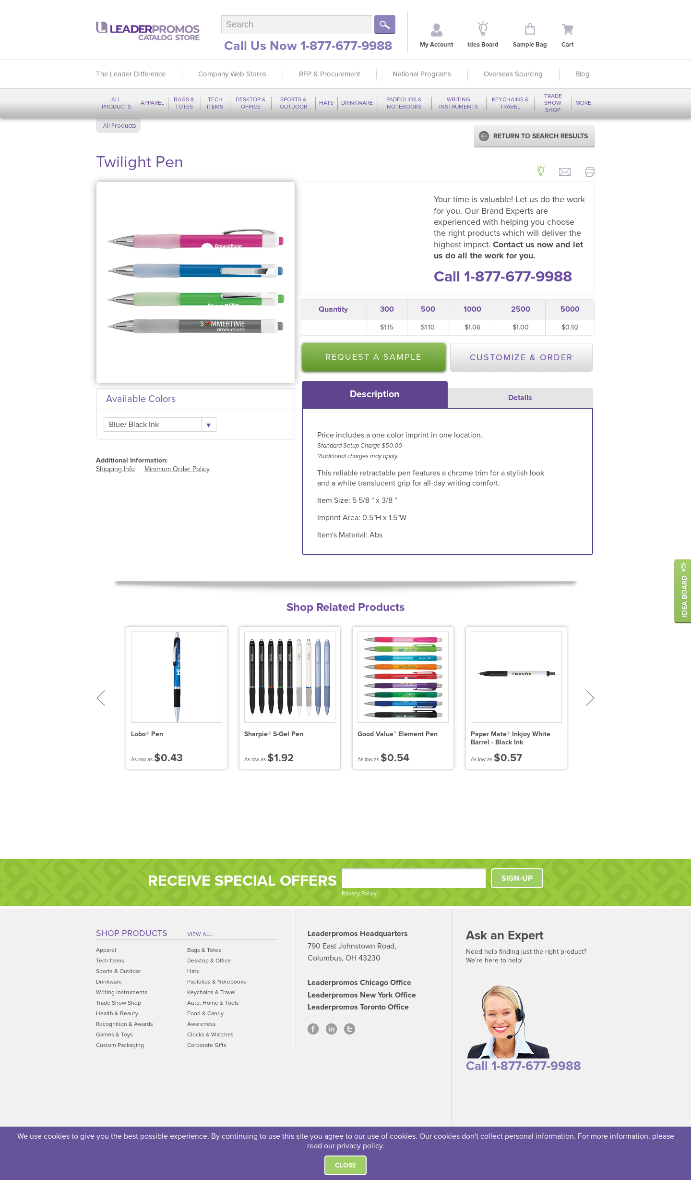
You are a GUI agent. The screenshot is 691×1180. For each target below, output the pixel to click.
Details (520, 397)
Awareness (201, 1024)
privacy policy (359, 1146)
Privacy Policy (359, 893)
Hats (326, 102)
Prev (100, 698)
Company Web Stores (232, 74)
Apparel (152, 102)
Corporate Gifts (206, 1045)
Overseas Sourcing (513, 74)
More (583, 102)
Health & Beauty (117, 1013)
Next (590, 698)
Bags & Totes (184, 102)
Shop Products (131, 933)
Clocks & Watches (210, 1034)
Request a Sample (373, 357)
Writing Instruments (458, 102)
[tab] (375, 394)
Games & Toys (114, 1034)
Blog (582, 74)
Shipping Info (115, 469)
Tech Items (215, 102)
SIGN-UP (517, 878)
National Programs (422, 74)
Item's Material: (343, 535)
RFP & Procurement (329, 74)
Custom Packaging (120, 1045)
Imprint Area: (339, 518)
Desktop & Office (251, 102)
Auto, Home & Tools (213, 1002)
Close (345, 1165)
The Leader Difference (131, 74)
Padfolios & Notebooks (404, 102)
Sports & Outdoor (293, 102)
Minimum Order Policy (177, 469)
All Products (116, 102)
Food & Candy (205, 1013)
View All (199, 934)
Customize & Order (521, 357)
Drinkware (357, 102)
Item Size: (334, 500)
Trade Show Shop (553, 103)
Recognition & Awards (124, 1024)
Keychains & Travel (510, 102)
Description (375, 394)
